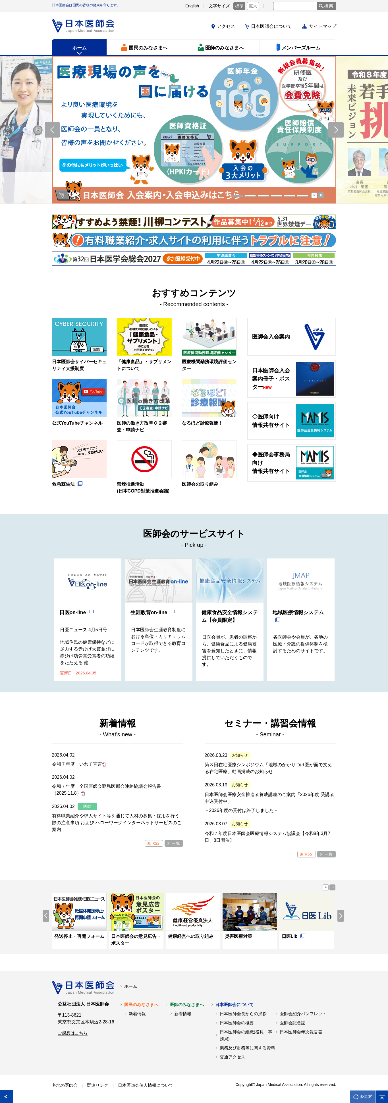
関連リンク (97, 1085)
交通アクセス (232, 1057)
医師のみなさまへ (187, 1004)
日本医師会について (271, 26)
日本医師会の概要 (237, 1023)
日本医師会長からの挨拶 (243, 1013)
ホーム (130, 986)
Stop (321, 195)
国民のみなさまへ (141, 1004)
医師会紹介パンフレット (303, 1013)
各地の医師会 (65, 1085)
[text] (295, 6)
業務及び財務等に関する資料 (247, 1048)
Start (314, 195)
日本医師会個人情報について (145, 1085)
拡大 (253, 6)
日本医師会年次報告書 (301, 1032)
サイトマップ (322, 26)
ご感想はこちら (73, 1033)
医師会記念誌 (292, 1023)
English (192, 6)
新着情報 (137, 1013)
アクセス (226, 26)
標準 (239, 6)
